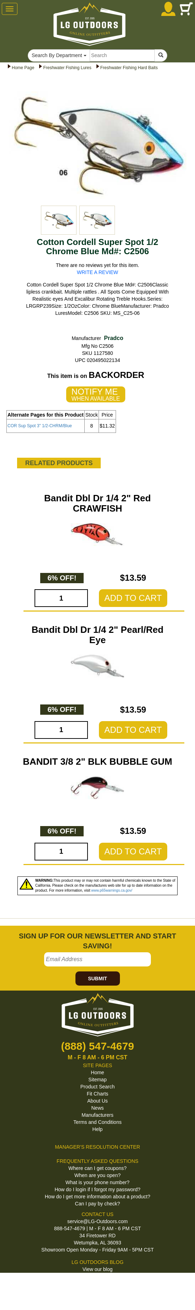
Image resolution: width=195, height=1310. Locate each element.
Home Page (23, 67)
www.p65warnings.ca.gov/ (111, 890)
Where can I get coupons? (97, 1168)
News (97, 1108)
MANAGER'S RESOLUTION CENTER (97, 1147)
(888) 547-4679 (97, 1046)
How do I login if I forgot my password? (97, 1189)
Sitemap (97, 1079)
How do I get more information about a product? (98, 1196)
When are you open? (97, 1175)
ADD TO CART (133, 598)
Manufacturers (97, 1115)
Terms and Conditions (97, 1122)
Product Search (97, 1086)
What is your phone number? (97, 1182)
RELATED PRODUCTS (59, 463)
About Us (97, 1101)
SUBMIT (97, 978)
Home (97, 1072)
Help (98, 1129)
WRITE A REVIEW (97, 272)
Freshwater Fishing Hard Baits (129, 67)
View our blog (98, 1269)
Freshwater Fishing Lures (67, 67)
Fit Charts (98, 1094)
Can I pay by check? (97, 1203)
